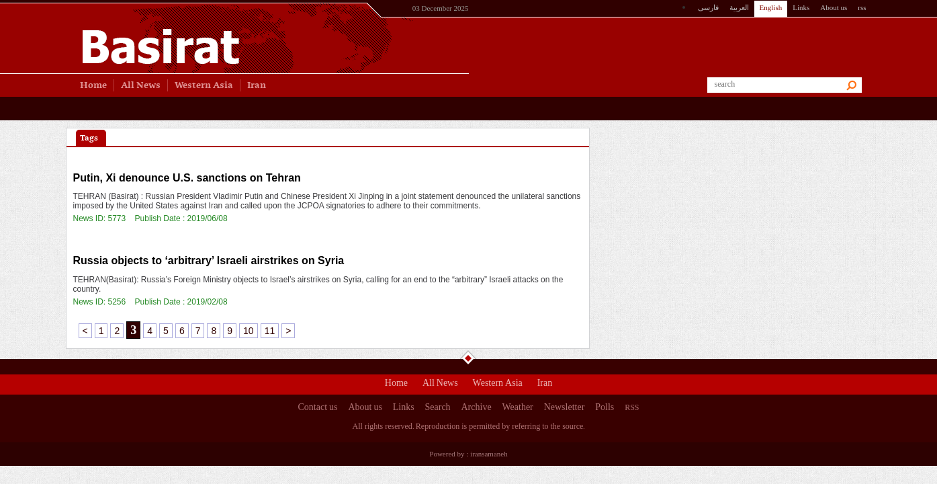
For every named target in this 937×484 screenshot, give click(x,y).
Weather (517, 408)
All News (440, 384)
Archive (476, 408)
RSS (632, 407)
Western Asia (498, 384)
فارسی (708, 7)
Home (396, 384)
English (771, 7)
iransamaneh (489, 454)
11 (270, 330)
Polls (604, 408)
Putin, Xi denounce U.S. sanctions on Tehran (187, 178)
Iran (545, 384)
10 (248, 330)
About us (833, 7)
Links (801, 7)
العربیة (739, 7)
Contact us (318, 408)
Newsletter (564, 408)
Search (438, 408)
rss (862, 7)
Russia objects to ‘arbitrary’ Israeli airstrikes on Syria (209, 260)
